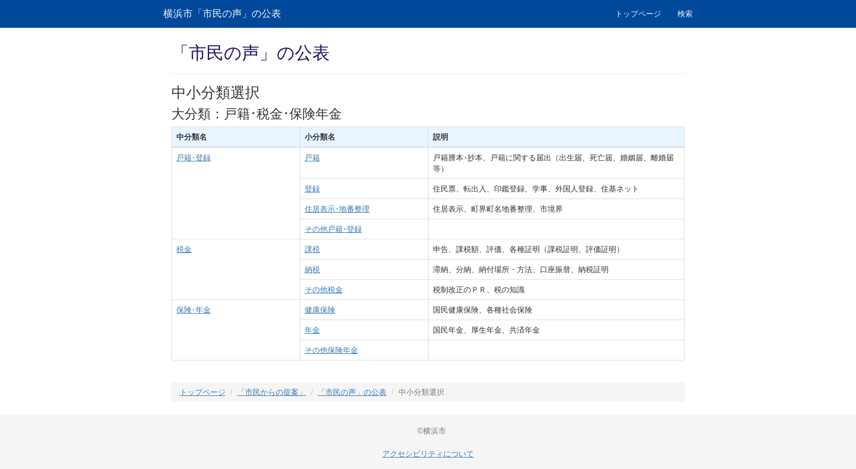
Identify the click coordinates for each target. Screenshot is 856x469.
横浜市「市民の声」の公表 (222, 13)
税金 (184, 249)
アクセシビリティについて (428, 453)
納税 (312, 269)
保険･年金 (193, 309)
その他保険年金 (331, 350)
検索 (685, 13)
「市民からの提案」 (271, 392)
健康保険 (320, 309)
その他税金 (324, 289)
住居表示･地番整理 (337, 209)
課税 (312, 249)
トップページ (638, 13)
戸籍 (312, 157)
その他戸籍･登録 (333, 229)
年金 (312, 330)
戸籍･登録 (193, 157)
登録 (312, 188)
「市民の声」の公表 (352, 392)
